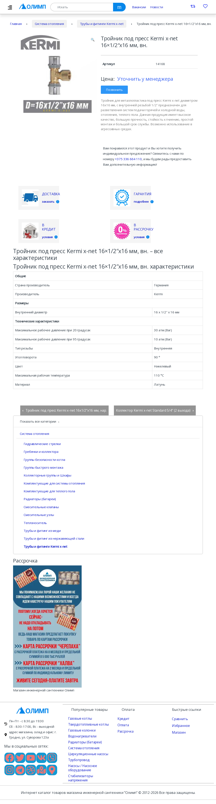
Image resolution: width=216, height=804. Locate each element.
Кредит (123, 718)
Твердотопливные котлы (87, 724)
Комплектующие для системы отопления (52, 483)
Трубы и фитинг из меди (40, 530)
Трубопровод (78, 759)
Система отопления (49, 24)
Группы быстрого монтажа (41, 467)
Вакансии (139, 7)
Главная (16, 24)
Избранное (180, 725)
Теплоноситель (33, 522)
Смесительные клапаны (39, 507)
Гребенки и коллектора (39, 451)
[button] (93, 39)
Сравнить (179, 718)
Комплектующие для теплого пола (47, 491)
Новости (156, 7)
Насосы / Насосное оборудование (82, 767)
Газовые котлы (79, 718)
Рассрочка (125, 731)
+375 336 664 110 (128, 159)
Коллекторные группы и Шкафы (45, 475)
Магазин (178, 732)
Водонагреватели (81, 736)
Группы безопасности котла (42, 459)
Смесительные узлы (37, 514)
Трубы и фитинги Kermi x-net (102, 24)
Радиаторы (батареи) (38, 499)
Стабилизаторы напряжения (89, 775)
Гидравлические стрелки (40, 443)
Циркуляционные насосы (87, 753)
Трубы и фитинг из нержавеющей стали (52, 538)
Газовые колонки (81, 730)
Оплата (122, 724)
